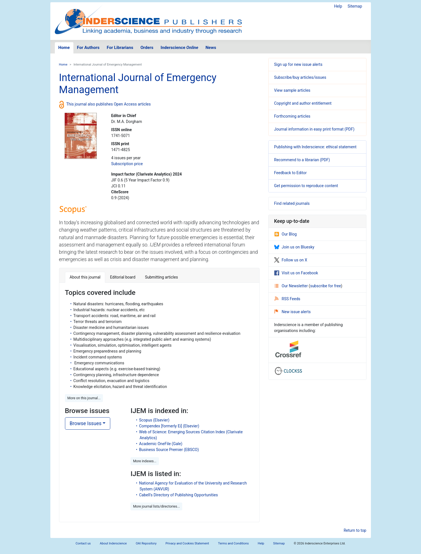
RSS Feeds (287, 299)
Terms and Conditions (233, 543)
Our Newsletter (291, 286)
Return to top (355, 530)
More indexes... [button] (144, 461)
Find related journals (292, 203)
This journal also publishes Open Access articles (108, 104)
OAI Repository (146, 543)
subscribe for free (325, 286)
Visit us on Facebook (296, 273)
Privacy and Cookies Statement (187, 543)
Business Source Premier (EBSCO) (169, 449)
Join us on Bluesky (294, 247)
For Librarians (120, 47)
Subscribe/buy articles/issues (300, 77)
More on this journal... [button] (84, 398)
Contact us (83, 543)
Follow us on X (290, 260)
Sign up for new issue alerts (298, 64)
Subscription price (127, 164)
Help (338, 6)
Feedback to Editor (290, 173)
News (211, 47)
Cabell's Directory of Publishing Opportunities (178, 495)
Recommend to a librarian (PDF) (302, 160)
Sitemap (355, 6)
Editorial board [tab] (122, 277)
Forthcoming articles (292, 116)
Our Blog (285, 234)
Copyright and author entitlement (303, 103)
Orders (146, 47)
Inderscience (179, 47)
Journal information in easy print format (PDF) (314, 129)
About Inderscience (113, 543)
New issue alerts (292, 311)
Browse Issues (86, 423)
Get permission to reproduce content (306, 185)
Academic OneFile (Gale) (161, 443)
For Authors (88, 47)
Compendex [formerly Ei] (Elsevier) (169, 426)
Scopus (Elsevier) (154, 420)
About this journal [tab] (85, 277)
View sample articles (292, 90)
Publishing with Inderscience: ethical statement (315, 147)
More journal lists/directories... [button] (156, 506)
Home (64, 47)
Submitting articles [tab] (161, 277)
